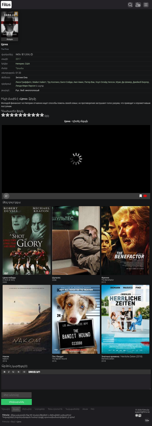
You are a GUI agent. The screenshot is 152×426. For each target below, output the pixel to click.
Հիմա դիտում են (55, 409)
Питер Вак (89, 82)
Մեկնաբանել (16, 402)
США (27, 63)
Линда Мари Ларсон (26, 86)
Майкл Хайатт (39, 82)
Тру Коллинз (53, 82)
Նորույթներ (40, 409)
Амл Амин (79, 82)
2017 (18, 59)
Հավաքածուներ (72, 409)
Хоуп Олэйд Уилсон (105, 82)
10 (42, 115)
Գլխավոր (6, 409)
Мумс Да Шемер (124, 82)
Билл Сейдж (66, 82)
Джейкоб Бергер (141, 82)
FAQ (92, 409)
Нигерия (20, 63)
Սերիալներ (27, 409)
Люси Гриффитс (24, 82)
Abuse (85, 409)
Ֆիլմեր (16, 409)
